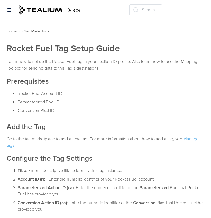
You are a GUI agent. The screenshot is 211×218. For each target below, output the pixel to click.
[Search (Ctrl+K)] (145, 9)
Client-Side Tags (35, 31)
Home (12, 31)
